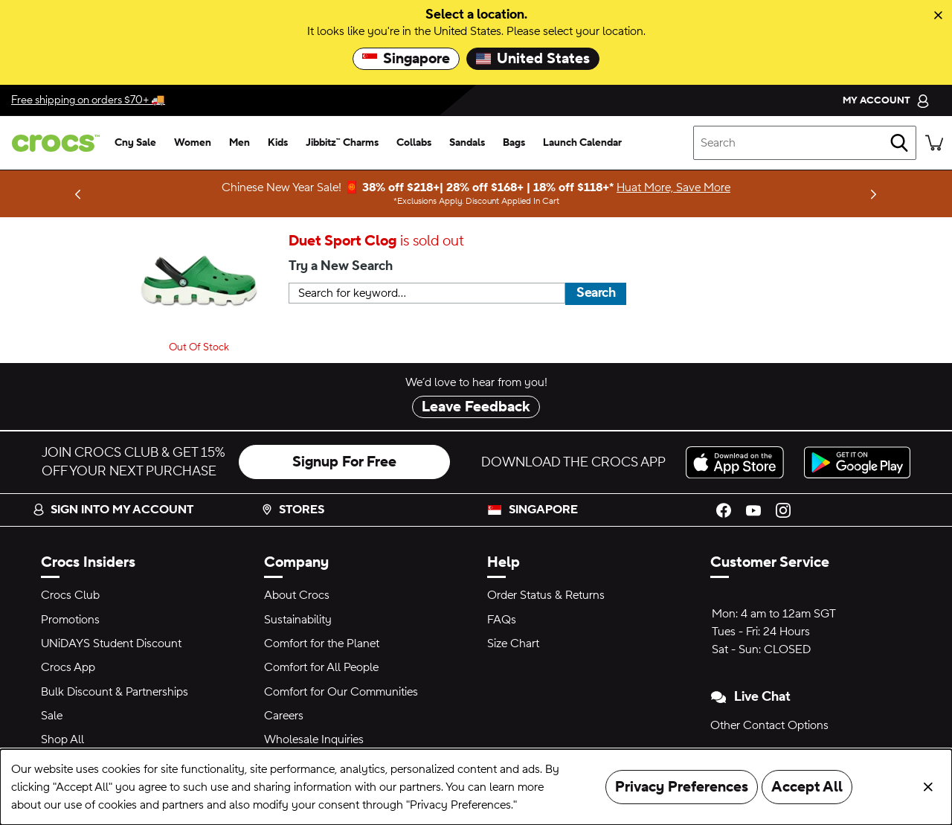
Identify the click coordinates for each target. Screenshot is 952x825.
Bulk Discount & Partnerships (114, 691)
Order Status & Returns (546, 595)
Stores (292, 509)
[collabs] (413, 143)
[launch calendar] (582, 143)
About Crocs (296, 595)
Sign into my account (113, 509)
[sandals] (467, 143)
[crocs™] (53, 143)
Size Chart (513, 643)
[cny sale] (135, 143)
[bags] (514, 143)
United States (533, 58)
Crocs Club (70, 595)
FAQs (501, 619)
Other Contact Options (769, 725)
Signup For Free (344, 462)
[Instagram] (783, 509)
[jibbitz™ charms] (342, 143)
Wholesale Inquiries (314, 739)
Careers (283, 715)
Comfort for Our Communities (341, 691)
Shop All (62, 739)
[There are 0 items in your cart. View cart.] (934, 143)
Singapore (406, 58)
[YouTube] (753, 509)
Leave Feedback (476, 407)
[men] (239, 143)
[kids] (278, 143)
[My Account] (886, 100)
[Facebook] (723, 509)
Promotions (70, 619)
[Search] (899, 142)
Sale (51, 715)
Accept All (807, 787)
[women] (192, 143)
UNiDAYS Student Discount (111, 643)
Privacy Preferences (681, 787)
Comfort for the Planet (321, 643)
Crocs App (68, 667)
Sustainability (298, 619)
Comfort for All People (321, 667)
